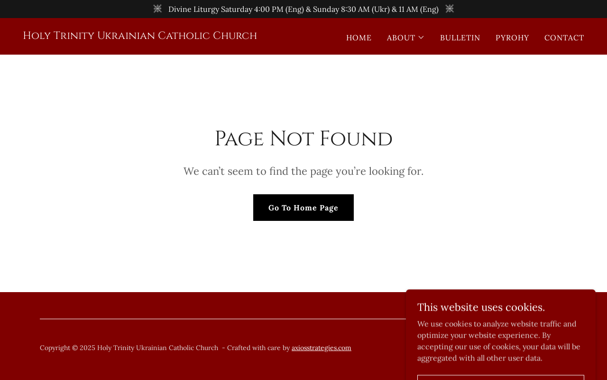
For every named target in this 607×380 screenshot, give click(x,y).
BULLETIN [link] (460, 37)
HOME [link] (359, 37)
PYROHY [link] (512, 37)
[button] (406, 37)
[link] (140, 36)
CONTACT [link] (564, 37)
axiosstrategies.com (321, 347)
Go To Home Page (303, 207)
